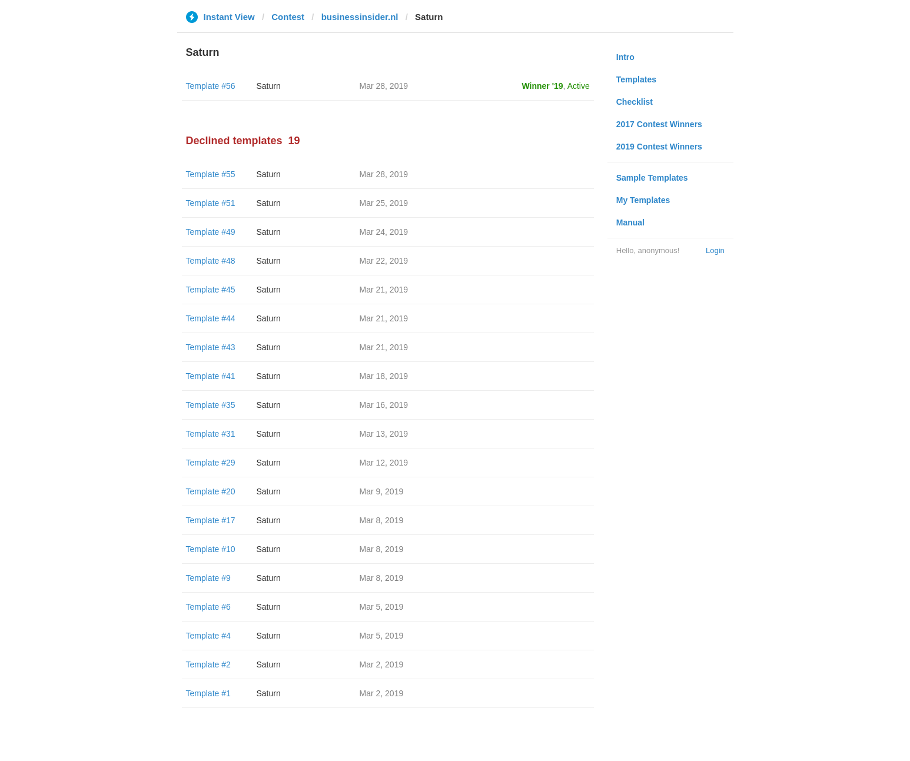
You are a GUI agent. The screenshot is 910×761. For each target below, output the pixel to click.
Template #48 (210, 260)
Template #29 (210, 462)
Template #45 (210, 289)
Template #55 (210, 174)
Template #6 (208, 607)
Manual (630, 222)
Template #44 (210, 318)
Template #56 (210, 86)
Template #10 (210, 549)
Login (715, 250)
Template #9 (208, 578)
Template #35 (210, 405)
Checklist (634, 102)
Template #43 (210, 347)
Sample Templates (652, 177)
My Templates (643, 200)
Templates (636, 79)
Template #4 (208, 635)
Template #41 (210, 376)
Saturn (269, 86)
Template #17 (210, 520)
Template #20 (210, 491)
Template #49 (210, 232)
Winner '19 (542, 86)
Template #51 (210, 203)
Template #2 (208, 664)
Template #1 (208, 693)
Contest (287, 17)
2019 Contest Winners (659, 146)
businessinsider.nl (359, 17)
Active (578, 86)
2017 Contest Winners (659, 124)
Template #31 (210, 433)
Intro (625, 57)
